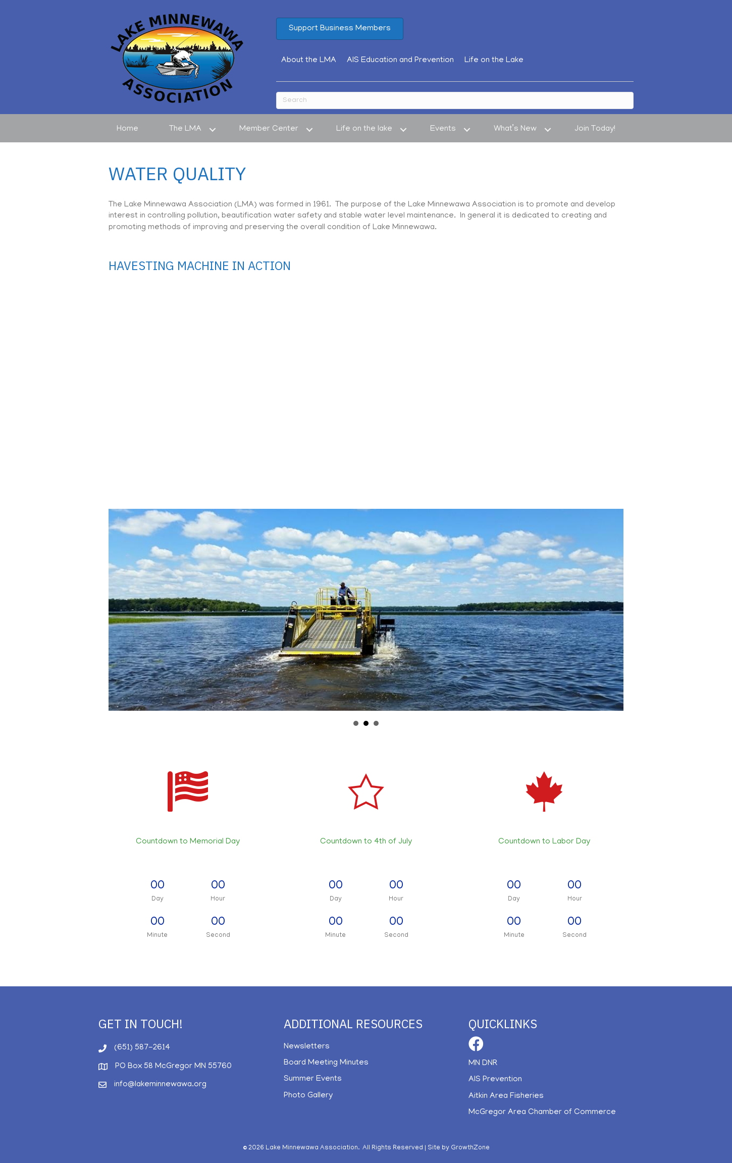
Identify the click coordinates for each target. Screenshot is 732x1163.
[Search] (455, 100)
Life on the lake (364, 129)
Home (127, 129)
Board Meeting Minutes (326, 1063)
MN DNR (482, 1063)
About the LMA (308, 60)
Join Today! (594, 129)
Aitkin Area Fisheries (506, 1096)
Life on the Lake (494, 60)
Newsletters (307, 1046)
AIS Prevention (495, 1079)
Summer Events (313, 1079)
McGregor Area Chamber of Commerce (542, 1112)
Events (443, 129)
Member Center (268, 129)
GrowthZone (470, 1148)
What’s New (515, 129)
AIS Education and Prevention (400, 60)
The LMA (185, 129)
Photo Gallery (308, 1095)
